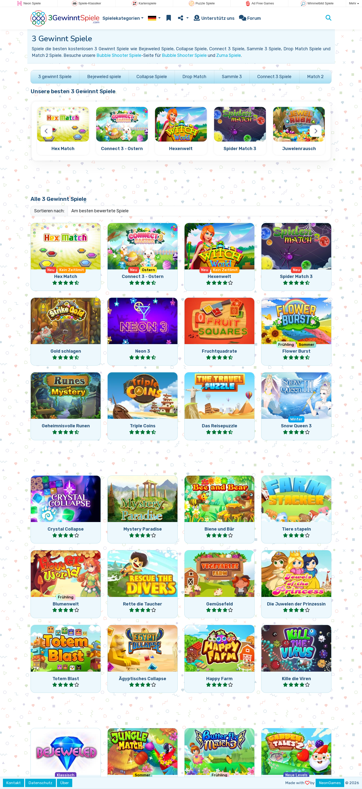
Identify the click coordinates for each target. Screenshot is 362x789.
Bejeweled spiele (104, 76)
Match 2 (315, 76)
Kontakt (13, 782)
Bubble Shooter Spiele (118, 55)
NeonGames (330, 782)
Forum (250, 18)
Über (64, 782)
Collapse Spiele (151, 76)
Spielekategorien (121, 18)
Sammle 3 (232, 76)
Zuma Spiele (228, 55)
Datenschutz (40, 782)
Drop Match (194, 76)
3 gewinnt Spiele (55, 76)
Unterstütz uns (214, 18)
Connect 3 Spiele (274, 76)
